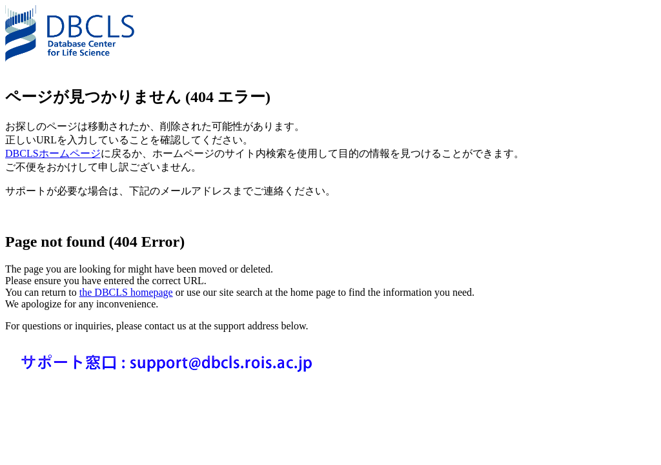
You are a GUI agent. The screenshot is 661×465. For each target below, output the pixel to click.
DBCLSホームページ (53, 153)
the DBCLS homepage (126, 292)
